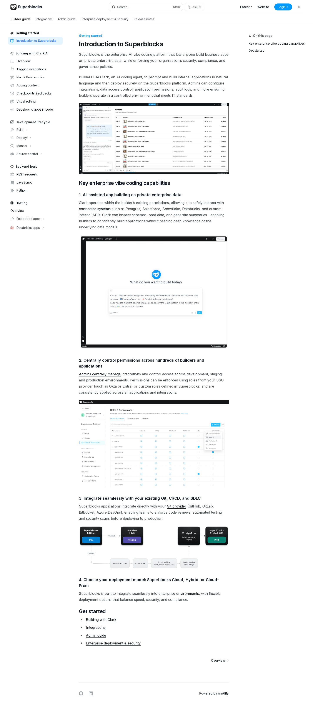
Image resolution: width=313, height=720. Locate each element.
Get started (257, 50)
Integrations (44, 20)
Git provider (176, 506)
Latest (246, 7)
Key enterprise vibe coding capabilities (277, 43)
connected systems (95, 209)
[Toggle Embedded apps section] (35, 219)
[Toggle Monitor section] (35, 146)
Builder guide (20, 20)
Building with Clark (101, 619)
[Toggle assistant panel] (194, 7)
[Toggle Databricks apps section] (35, 228)
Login (283, 7)
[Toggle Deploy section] (35, 138)
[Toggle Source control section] (35, 154)
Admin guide (67, 20)
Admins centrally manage (100, 374)
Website (263, 7)
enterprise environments (178, 593)
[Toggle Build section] (35, 130)
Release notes (144, 20)
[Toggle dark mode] (299, 6)
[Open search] (146, 7)
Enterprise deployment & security (104, 20)
